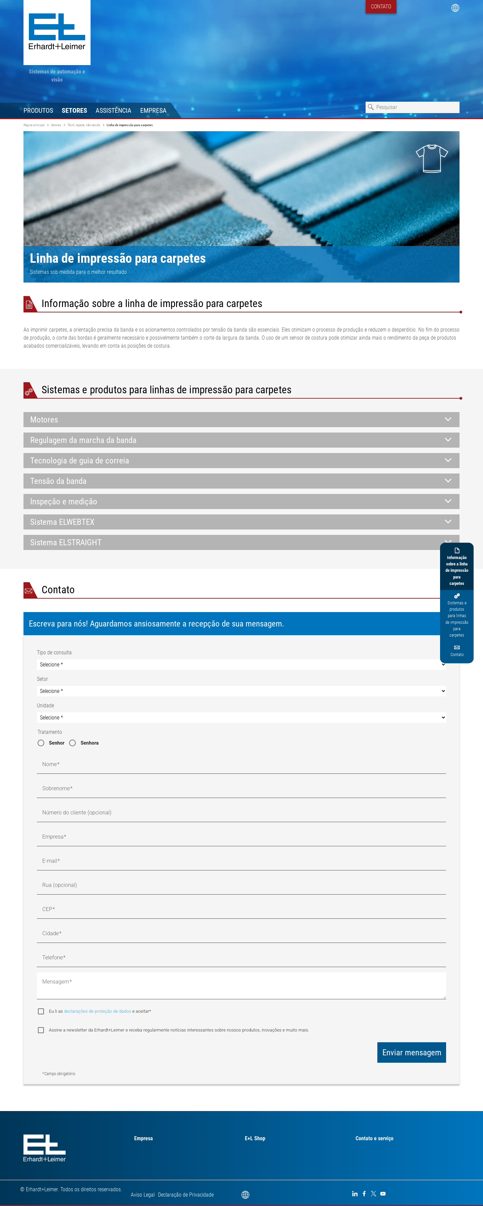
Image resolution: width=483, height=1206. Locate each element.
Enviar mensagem (411, 1052)
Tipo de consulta (54, 652)
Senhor (56, 743)
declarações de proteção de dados (98, 1011)
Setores (74, 110)
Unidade (45, 705)
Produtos (38, 110)
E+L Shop (255, 1138)
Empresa (153, 110)
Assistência (113, 110)
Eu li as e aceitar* (100, 1011)
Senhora (89, 743)
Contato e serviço (374, 1138)
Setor (42, 679)
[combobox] (413, 107)
